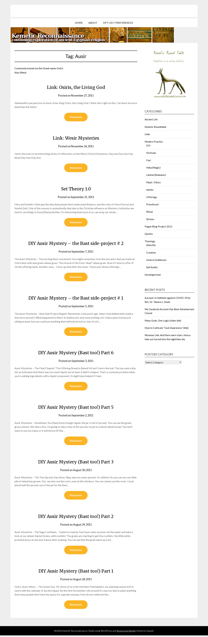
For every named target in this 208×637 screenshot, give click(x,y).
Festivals (151, 152)
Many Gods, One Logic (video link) (163, 320)
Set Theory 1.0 (76, 189)
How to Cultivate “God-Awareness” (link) (166, 327)
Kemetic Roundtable (155, 126)
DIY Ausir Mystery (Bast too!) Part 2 (76, 517)
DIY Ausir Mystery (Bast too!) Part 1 (75, 572)
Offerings (151, 197)
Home (79, 22)
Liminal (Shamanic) (156, 174)
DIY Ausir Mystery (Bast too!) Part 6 (76, 353)
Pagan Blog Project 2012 (158, 226)
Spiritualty (152, 267)
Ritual (149, 211)
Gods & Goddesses (156, 259)
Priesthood (152, 204)
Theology (150, 241)
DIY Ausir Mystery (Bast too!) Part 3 (76, 463)
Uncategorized (153, 274)
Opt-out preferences (118, 22)
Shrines (150, 219)
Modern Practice (154, 141)
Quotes (149, 233)
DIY (148, 145)
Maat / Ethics (153, 182)
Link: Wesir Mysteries (76, 138)
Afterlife (151, 245)
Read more (76, 117)
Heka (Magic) (153, 167)
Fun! (148, 160)
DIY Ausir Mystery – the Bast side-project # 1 (76, 298)
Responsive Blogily (126, 632)
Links (147, 134)
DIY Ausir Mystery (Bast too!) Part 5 (76, 408)
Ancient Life (151, 119)
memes (150, 189)
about (92, 22)
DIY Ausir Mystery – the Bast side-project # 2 (76, 244)
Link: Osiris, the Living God (76, 87)
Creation (151, 252)
